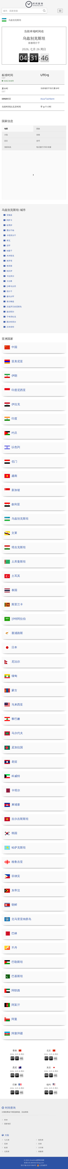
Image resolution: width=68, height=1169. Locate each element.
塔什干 (8, 291)
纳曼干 (8, 250)
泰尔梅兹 (9, 301)
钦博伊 (8, 225)
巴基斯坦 (17, 976)
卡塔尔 (16, 790)
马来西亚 (17, 704)
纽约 (51, 1084)
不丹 (14, 947)
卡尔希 (8, 281)
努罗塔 (8, 260)
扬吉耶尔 (9, 311)
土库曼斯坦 (19, 561)
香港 (17, 1050)
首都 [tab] (38, 135)
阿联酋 (16, 990)
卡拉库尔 (9, 276)
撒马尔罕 (9, 296)
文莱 (14, 533)
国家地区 (6, 1124)
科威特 (16, 776)
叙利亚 (16, 504)
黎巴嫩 (16, 718)
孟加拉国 (17, 747)
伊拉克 (16, 404)
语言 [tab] (6, 141)
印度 (14, 418)
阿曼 (14, 1019)
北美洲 (5, 1151)
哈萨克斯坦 (19, 847)
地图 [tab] (6, 128)
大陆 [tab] (6, 135)
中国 (14, 347)
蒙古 (14, 690)
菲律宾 (16, 876)
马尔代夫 (17, 733)
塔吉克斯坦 (19, 547)
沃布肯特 (9, 327)
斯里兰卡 (17, 604)
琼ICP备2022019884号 (28, 1165)
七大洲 (5, 1140)
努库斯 (8, 266)
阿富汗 (16, 1004)
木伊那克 (9, 255)
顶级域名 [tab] (7, 147)
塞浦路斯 (17, 633)
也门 (14, 461)
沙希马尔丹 (10, 286)
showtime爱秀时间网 (37, 1160)
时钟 (5, 1120)
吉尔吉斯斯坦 (20, 819)
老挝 (14, 761)
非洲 (39, 1144)
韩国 (14, 833)
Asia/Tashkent (47, 98)
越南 (14, 475)
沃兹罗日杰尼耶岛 (13, 306)
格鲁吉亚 (17, 861)
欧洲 (5, 1147)
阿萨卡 (8, 220)
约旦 (14, 432)
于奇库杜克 (10, 316)
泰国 (14, 590)
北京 (51, 1050)
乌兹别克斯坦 (14, 20)
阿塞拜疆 (17, 1033)
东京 (51, 1067)
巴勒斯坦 (17, 962)
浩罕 (7, 245)
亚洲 (5, 1144)
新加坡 (16, 490)
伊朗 (14, 375)
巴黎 (17, 1084)
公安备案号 (43, 1165)
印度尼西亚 (19, 390)
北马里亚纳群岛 (21, 919)
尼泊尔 (16, 661)
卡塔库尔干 (10, 235)
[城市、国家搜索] (24, 10)
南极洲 (39, 1151)
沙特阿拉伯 (19, 618)
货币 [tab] (38, 141)
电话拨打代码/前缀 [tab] (43, 147)
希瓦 (7, 240)
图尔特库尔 (10, 322)
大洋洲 (39, 1147)
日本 (14, 647)
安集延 (8, 215)
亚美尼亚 (17, 361)
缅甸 (14, 676)
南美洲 (39, 1140)
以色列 (16, 447)
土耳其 (16, 575)
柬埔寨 (16, 804)
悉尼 (17, 1067)
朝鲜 (14, 904)
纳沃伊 (8, 271)
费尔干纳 (9, 230)
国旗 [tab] (38, 128)
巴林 (14, 933)
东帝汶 (16, 890)
